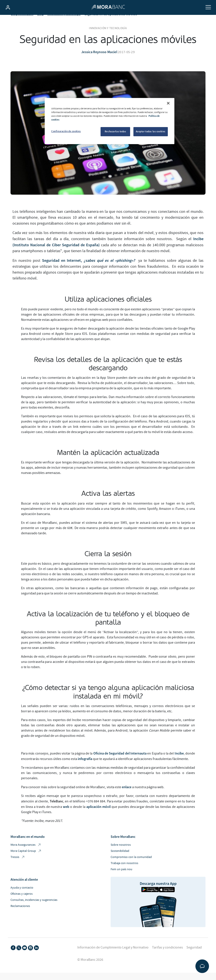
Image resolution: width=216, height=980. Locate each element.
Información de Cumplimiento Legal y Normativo (113, 954)
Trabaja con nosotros (124, 870)
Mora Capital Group (26, 858)
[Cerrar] (168, 103)
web (66, 814)
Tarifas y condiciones (167, 954)
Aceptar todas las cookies (150, 131)
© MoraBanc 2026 (90, 967)
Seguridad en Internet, (89, 267)
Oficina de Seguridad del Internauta (120, 760)
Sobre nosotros (121, 852)
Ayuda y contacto (22, 895)
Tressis (18, 864)
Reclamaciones (20, 913)
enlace (126, 794)
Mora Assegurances (26, 852)
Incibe (179, 760)
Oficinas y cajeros (22, 901)
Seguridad (194, 954)
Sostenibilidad (120, 858)
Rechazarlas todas (115, 131)
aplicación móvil (98, 814)
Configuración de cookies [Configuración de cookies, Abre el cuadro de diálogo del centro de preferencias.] (66, 131)
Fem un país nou (121, 877)
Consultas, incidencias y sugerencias (34, 907)
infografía (85, 766)
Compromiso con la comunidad (131, 864)
